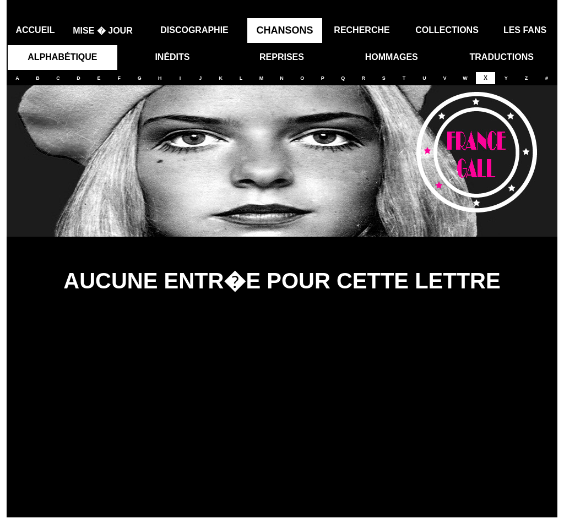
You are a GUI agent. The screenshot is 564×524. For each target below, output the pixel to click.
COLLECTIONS (447, 26)
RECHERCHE (361, 26)
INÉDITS (172, 53)
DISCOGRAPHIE (194, 26)
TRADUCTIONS (502, 53)
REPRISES (281, 53)
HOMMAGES (391, 53)
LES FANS (524, 26)
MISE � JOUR (102, 26)
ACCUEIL (35, 26)
